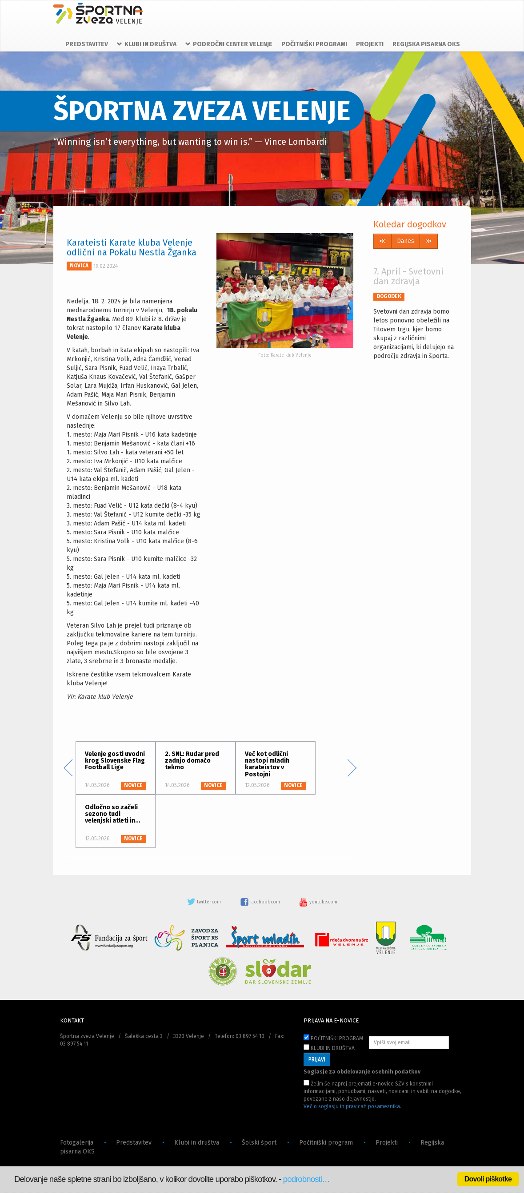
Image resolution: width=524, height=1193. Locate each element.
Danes (405, 241)
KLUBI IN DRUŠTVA (329, 1047)
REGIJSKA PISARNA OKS (426, 44)
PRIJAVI (316, 1059)
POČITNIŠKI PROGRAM (333, 1038)
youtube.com (318, 902)
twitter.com (204, 902)
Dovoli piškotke (488, 1179)
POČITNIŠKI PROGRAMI (314, 44)
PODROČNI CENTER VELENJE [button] (228, 44)
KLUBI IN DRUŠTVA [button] (146, 44)
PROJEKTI (370, 44)
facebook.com (260, 902)
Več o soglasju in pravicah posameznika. (352, 1106)
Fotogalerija (76, 1142)
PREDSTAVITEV (86, 44)
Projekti (387, 1142)
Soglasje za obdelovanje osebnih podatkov (362, 1072)
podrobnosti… (306, 1179)
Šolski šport (259, 1142)
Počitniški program (326, 1142)
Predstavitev (134, 1142)
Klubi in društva (196, 1142)
